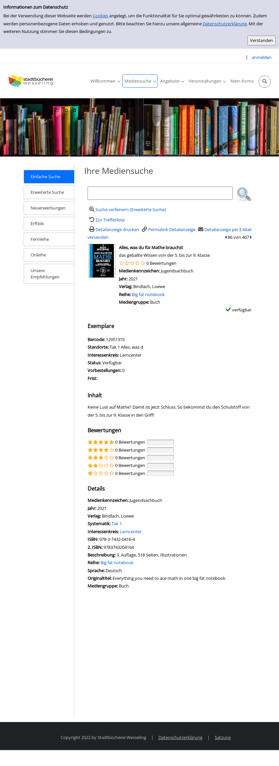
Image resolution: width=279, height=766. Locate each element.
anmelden (262, 57)
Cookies (100, 16)
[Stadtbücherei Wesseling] (32, 81)
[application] (105, 81)
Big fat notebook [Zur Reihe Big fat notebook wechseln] (148, 294)
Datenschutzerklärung (225, 24)
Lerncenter (130, 532)
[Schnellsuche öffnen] (265, 82)
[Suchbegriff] (160, 193)
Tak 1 (117, 524)
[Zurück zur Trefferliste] (106, 220)
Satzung (223, 737)
